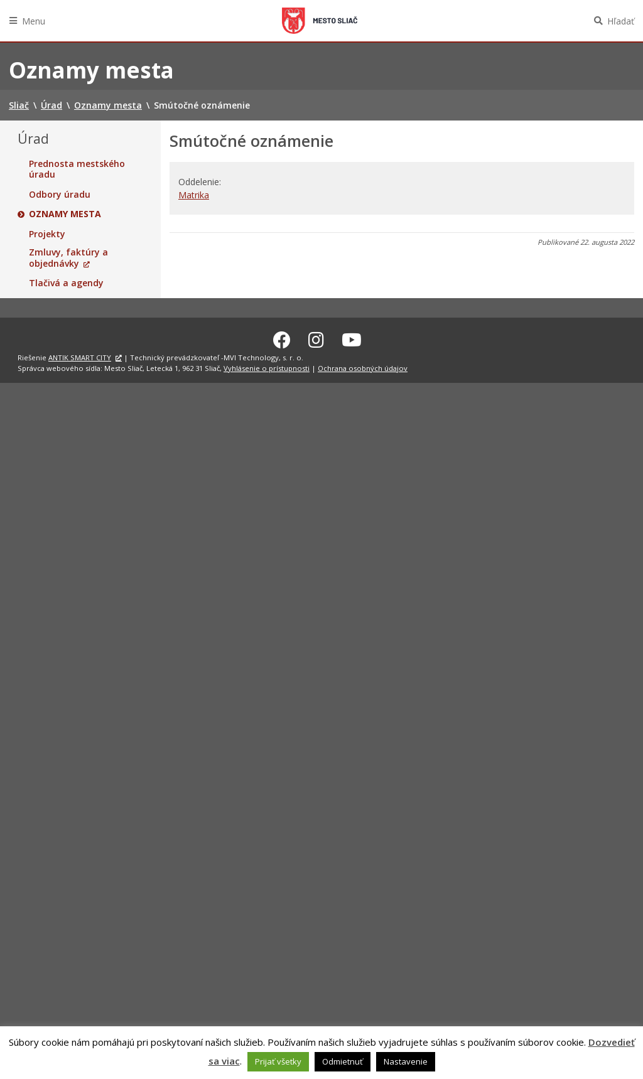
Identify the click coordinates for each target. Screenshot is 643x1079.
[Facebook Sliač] (282, 338)
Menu (33, 21)
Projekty (47, 234)
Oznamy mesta (65, 214)
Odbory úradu (59, 194)
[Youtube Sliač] (352, 338)
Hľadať (620, 21)
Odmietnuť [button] (342, 1061)
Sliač (319, 20)
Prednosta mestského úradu (77, 169)
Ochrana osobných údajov (363, 366)
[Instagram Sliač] (316, 338)
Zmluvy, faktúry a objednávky (68, 258)
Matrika (193, 195)
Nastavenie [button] (406, 1061)
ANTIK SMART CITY (79, 355)
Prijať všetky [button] (278, 1061)
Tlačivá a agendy (66, 283)
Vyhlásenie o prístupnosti (267, 366)
